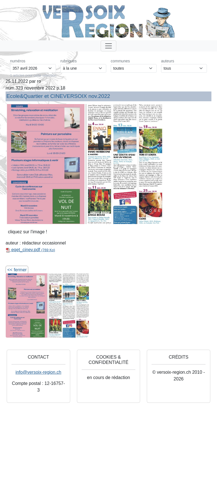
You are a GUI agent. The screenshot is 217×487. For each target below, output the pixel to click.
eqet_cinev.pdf (30, 249)
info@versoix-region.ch (38, 372)
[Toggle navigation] (108, 45)
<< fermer (17, 269)
